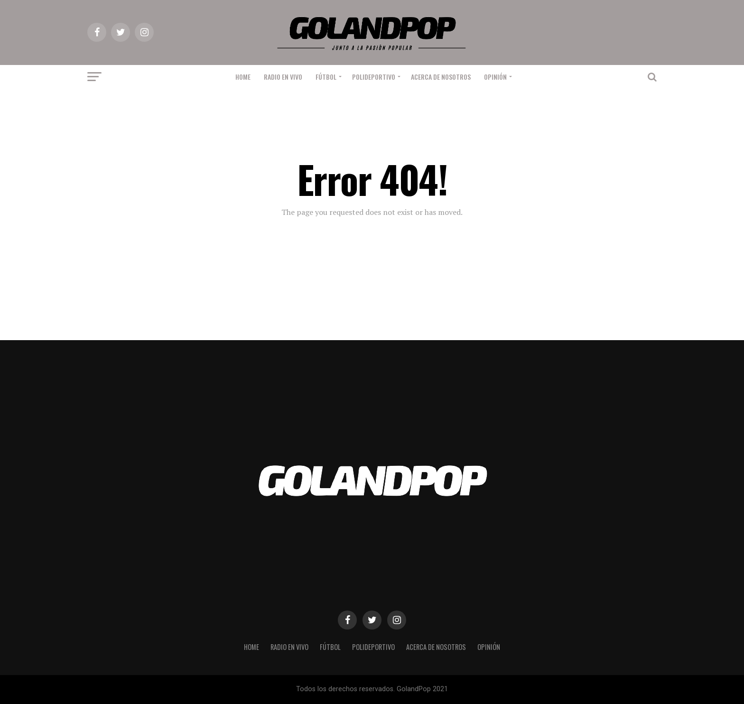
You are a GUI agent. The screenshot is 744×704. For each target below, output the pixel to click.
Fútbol (326, 77)
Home (243, 77)
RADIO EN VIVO (283, 77)
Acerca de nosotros (441, 77)
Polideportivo (373, 77)
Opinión (495, 77)
